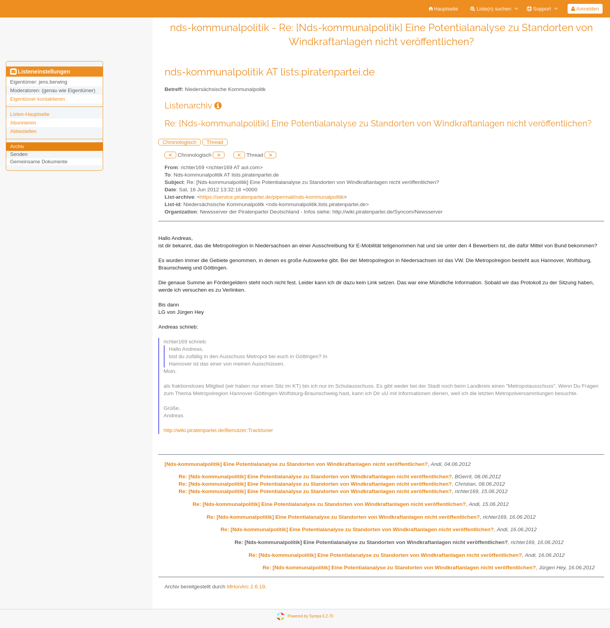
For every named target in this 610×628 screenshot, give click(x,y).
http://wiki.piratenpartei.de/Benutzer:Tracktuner (218, 430)
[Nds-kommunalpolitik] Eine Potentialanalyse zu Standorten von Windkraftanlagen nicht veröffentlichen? (296, 464)
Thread (215, 142)
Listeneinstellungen (40, 71)
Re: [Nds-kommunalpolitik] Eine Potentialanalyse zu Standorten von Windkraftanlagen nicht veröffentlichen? (315, 476)
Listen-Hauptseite (29, 114)
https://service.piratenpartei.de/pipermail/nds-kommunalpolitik (272, 197)
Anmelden (585, 9)
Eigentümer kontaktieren (37, 99)
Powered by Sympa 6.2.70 (310, 616)
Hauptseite (443, 9)
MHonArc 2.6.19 (246, 587)
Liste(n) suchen (490, 9)
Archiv (17, 146)
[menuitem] (444, 8)
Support (539, 9)
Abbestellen (23, 131)
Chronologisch (179, 142)
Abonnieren (23, 123)
